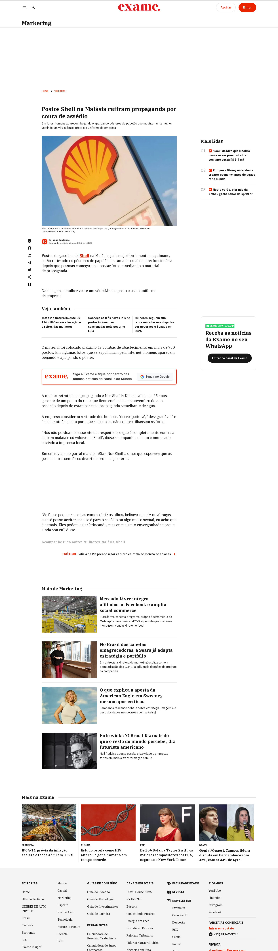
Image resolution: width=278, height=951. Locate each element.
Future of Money (69, 891)
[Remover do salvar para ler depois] (29, 284)
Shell (84, 255)
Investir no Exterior (140, 892)
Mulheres (91, 506)
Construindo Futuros (141, 878)
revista (178, 856)
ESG (24, 904)
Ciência (63, 898)
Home (45, 90)
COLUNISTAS (30, 944)
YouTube (214, 855)
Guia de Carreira (98, 878)
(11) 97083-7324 (226, 930)
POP (60, 905)
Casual (62, 855)
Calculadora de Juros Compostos (101, 912)
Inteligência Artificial (30, 921)
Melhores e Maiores (140, 939)
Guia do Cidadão (98, 856)
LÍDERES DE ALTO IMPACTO (34, 873)
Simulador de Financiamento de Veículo (97, 926)
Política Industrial (139, 921)
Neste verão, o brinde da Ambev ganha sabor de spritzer (230, 192)
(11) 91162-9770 (226, 898)
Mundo (62, 847)
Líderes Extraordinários (143, 907)
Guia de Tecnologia (100, 863)
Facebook (215, 876)
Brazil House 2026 (139, 856)
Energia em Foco (138, 885)
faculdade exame (185, 847)
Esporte (63, 869)
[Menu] (25, 7)
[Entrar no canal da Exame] (230, 358)
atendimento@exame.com (226, 914)
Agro (175, 915)
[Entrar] (247, 7)
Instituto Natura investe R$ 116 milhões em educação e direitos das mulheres (61, 322)
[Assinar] (226, 7)
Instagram (215, 869)
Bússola (132, 870)
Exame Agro (66, 876)
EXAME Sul (134, 863)
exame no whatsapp (220, 326)
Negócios (28, 937)
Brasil (26, 882)
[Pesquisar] (33, 7)
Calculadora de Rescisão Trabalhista (101, 900)
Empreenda (180, 923)
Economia (28, 897)
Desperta (178, 886)
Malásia (107, 506)
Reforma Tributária (140, 899)
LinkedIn (214, 862)
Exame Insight (31, 911)
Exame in (178, 872)
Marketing (36, 23)
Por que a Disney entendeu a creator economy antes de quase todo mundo (231, 174)
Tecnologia (65, 884)
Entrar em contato (221, 892)
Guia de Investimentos (102, 870)
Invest (26, 930)
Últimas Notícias (33, 863)
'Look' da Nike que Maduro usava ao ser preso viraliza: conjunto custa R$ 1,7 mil (229, 155)
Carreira (27, 889)
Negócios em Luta (139, 914)
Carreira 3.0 (180, 879)
